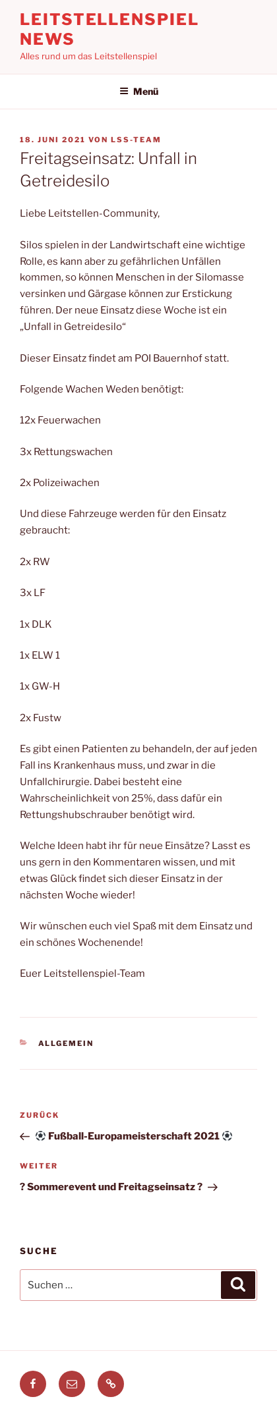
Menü (138, 91)
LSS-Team (136, 139)
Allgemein (66, 1043)
